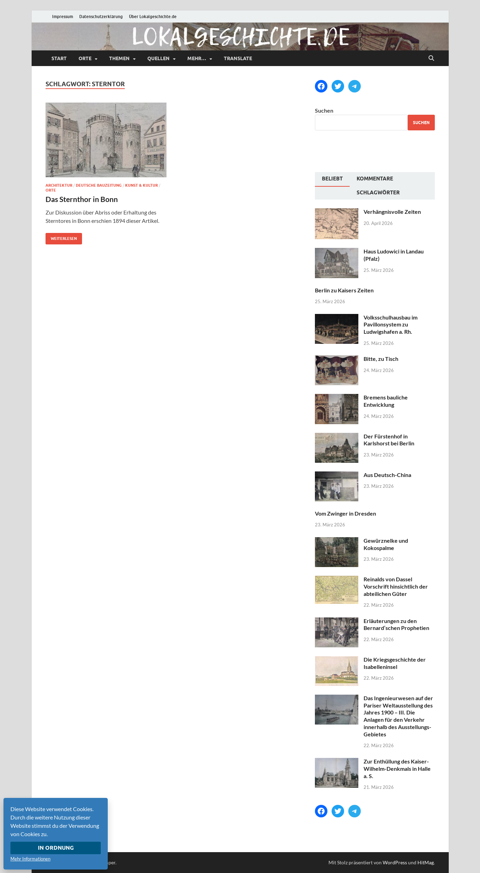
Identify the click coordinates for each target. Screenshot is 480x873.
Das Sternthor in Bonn (82, 199)
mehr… (196, 58)
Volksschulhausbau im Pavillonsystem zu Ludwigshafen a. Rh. (390, 324)
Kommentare (375, 179)
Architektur (59, 185)
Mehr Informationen (30, 859)
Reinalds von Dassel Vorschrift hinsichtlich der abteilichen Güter (396, 586)
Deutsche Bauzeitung (99, 185)
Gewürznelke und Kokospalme (386, 544)
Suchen (324, 110)
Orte (85, 58)
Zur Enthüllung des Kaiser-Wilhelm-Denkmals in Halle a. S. (397, 768)
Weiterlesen (61, 237)
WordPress (395, 862)
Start (59, 58)
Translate (238, 58)
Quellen (158, 58)
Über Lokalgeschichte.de (153, 16)
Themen (119, 58)
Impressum (62, 16)
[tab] (332, 179)
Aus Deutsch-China (387, 474)
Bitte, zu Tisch (381, 358)
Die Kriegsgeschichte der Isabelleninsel (395, 663)
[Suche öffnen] (431, 58)
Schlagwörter (378, 192)
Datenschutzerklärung (101, 16)
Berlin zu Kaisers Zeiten (344, 290)
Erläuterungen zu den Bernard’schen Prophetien (396, 624)
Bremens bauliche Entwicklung (386, 401)
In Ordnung (56, 847)
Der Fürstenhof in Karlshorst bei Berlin (389, 440)
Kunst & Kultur (141, 185)
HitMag (425, 862)
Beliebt (332, 179)
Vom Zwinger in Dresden (345, 513)
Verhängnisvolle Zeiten (392, 211)
